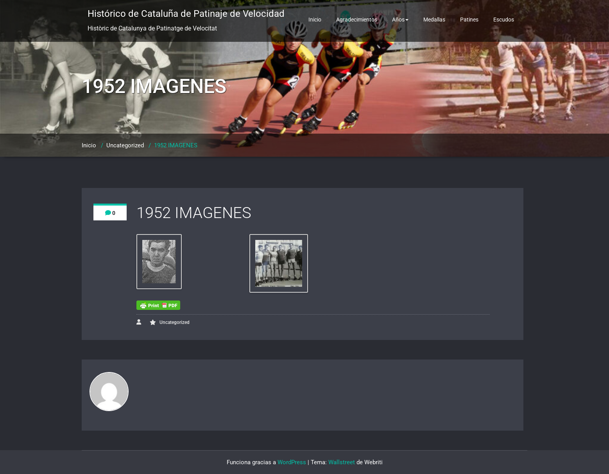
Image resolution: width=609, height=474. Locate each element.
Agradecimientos (356, 19)
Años (400, 19)
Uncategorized (125, 145)
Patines (469, 19)
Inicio (314, 19)
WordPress (292, 462)
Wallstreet (341, 462)
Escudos (503, 19)
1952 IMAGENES (175, 145)
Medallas (434, 19)
